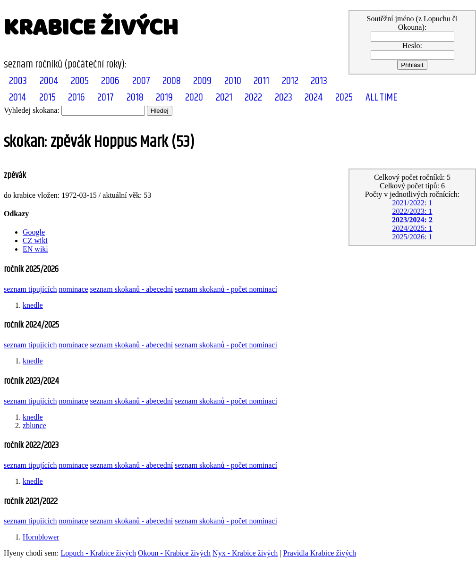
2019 (164, 97)
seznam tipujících (30, 289)
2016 (76, 97)
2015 (47, 97)
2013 (319, 81)
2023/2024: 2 (412, 220)
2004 (49, 81)
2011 (261, 81)
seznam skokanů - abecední (131, 289)
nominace (73, 289)
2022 (253, 97)
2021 (224, 97)
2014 (17, 97)
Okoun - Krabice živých (174, 553)
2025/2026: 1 (412, 237)
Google (34, 232)
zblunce (34, 426)
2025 (344, 97)
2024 (314, 97)
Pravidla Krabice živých (319, 553)
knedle (33, 305)
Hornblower (41, 537)
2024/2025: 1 (412, 228)
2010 (232, 81)
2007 (141, 81)
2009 (202, 81)
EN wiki (35, 249)
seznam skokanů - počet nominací (226, 289)
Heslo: (412, 46)
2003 (18, 81)
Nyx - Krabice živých (245, 553)
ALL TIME (381, 97)
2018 (135, 97)
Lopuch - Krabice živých (98, 553)
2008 (171, 81)
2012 (290, 81)
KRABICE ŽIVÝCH (91, 28)
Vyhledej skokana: (32, 110)
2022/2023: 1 (412, 211)
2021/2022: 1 (412, 203)
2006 (110, 81)
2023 (283, 97)
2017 (105, 97)
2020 (194, 97)
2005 (80, 81)
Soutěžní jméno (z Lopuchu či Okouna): (412, 23)
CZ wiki (35, 240)
